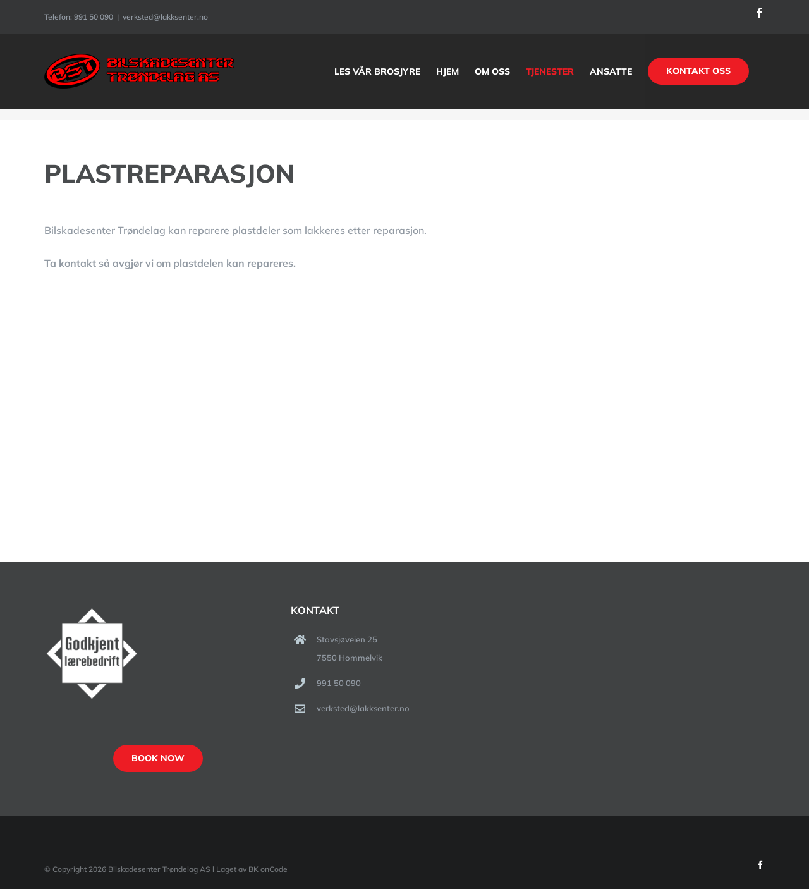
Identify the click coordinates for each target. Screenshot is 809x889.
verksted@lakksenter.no (165, 16)
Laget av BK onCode (252, 869)
